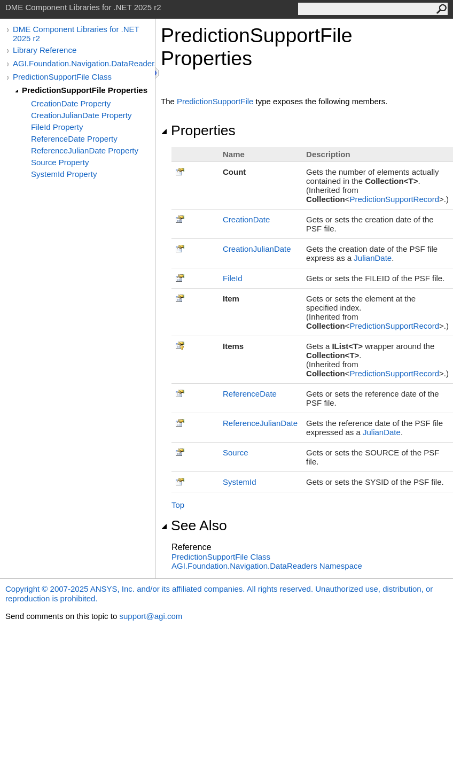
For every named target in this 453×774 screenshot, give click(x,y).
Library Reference (44, 50)
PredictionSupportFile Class (62, 76)
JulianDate (373, 257)
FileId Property (57, 126)
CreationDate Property (71, 103)
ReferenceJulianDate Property (84, 150)
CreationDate (246, 219)
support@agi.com (150, 616)
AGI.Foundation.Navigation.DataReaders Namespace (266, 565)
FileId (233, 278)
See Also (194, 525)
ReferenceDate (250, 393)
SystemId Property (64, 174)
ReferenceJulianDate (260, 423)
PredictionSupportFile (215, 101)
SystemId (239, 481)
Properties (198, 130)
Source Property (60, 162)
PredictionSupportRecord (394, 199)
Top (177, 504)
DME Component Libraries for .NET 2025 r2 (76, 34)
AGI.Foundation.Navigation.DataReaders (84, 63)
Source (235, 452)
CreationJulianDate (257, 248)
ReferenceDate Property (74, 138)
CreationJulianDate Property (81, 115)
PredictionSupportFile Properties (84, 90)
